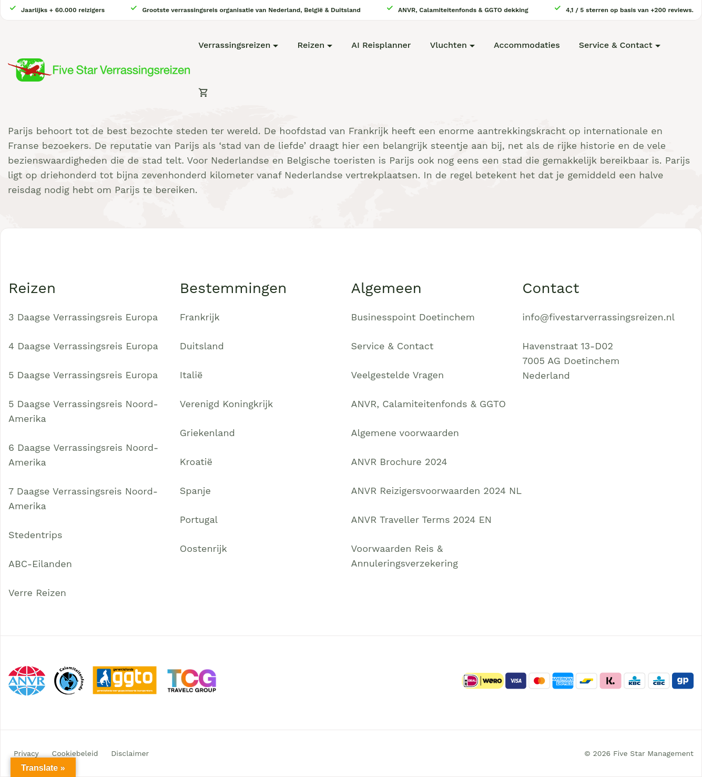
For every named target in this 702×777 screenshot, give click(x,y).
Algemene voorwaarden (405, 432)
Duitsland (202, 345)
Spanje (195, 490)
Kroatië (196, 461)
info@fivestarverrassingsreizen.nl (598, 316)
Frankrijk (200, 316)
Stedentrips (35, 534)
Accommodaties (527, 45)
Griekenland (207, 432)
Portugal (199, 519)
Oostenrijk (203, 548)
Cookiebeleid (75, 753)
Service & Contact (616, 45)
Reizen (310, 45)
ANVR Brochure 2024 (399, 461)
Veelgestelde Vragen (397, 374)
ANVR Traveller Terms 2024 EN (421, 519)
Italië (191, 374)
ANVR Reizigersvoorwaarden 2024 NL (436, 490)
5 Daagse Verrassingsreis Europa (83, 374)
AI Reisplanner (381, 45)
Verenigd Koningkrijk (226, 403)
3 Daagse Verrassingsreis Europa (83, 316)
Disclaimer (130, 753)
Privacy (26, 753)
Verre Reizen (37, 592)
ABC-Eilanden (40, 563)
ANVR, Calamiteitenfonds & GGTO (428, 403)
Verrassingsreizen (234, 45)
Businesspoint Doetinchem (413, 316)
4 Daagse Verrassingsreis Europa (83, 345)
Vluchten (448, 45)
